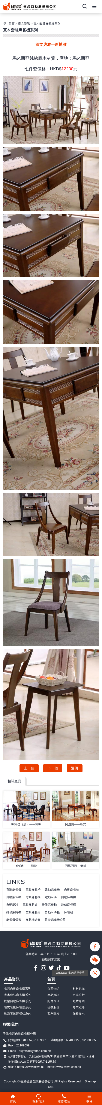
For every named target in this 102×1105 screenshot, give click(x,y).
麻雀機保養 (13, 919)
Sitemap (90, 1081)
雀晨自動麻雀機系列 (17, 988)
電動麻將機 (33, 897)
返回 (74, 768)
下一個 (53, 768)
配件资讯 (53, 1001)
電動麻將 (51, 897)
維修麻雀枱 (49, 904)
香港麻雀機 (13, 889)
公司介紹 (53, 988)
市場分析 (79, 995)
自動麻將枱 (52, 912)
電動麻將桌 (30, 904)
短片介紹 (79, 1001)
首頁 (12, 23)
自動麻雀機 (13, 897)
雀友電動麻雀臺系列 (17, 1007)
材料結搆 (79, 988)
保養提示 (79, 1013)
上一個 (29, 768)
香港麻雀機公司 (55, 919)
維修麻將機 (13, 912)
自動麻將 (12, 904)
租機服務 (53, 1007)
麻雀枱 (68, 912)
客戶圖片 (53, 1013)
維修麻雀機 (68, 904)
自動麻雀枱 (71, 889)
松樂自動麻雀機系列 (17, 1001)
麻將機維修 (33, 919)
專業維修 (79, 1007)
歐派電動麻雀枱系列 (17, 1013)
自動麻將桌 (33, 912)
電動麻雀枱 (33, 889)
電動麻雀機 (52, 889)
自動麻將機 (68, 897)
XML (51, 1087)
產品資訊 (24, 23)
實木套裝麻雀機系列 (46, 23)
